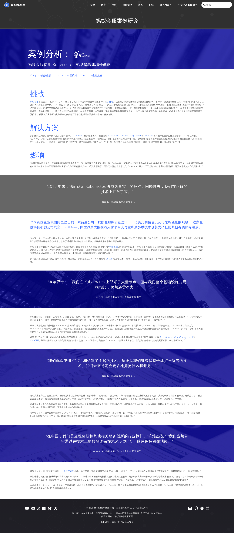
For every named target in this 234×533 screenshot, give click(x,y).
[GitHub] (196, 508)
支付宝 (110, 101)
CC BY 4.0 (134, 507)
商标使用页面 (126, 516)
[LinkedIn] (44, 508)
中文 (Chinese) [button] (186, 4)
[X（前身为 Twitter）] (55, 508)
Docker (109, 258)
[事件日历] (207, 508)
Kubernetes (78, 135)
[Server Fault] (38, 508)
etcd (138, 135)
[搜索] (216, 5)
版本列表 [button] (164, 4)
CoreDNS (148, 135)
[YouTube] (27, 508)
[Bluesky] (49, 508)
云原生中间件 (67, 471)
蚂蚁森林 (113, 246)
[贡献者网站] (190, 508)
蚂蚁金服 (34, 101)
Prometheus (114, 135)
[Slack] (202, 508)
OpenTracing (128, 135)
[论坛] (33, 508)
